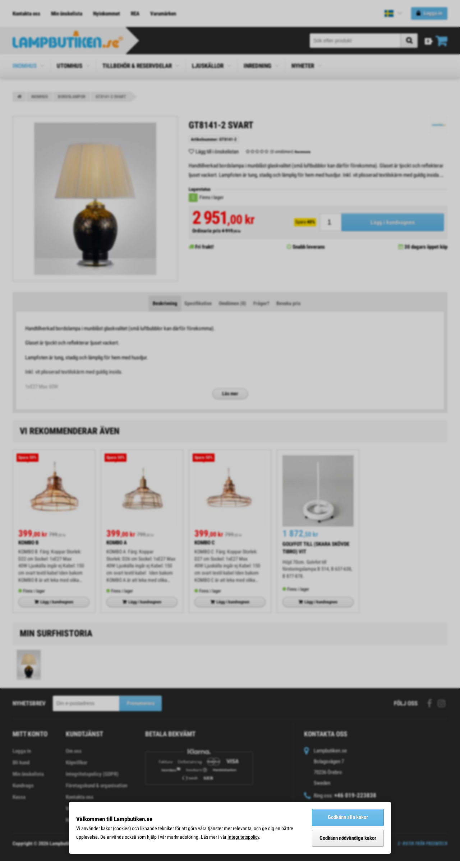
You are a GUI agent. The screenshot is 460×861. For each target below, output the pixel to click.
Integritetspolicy (243, 837)
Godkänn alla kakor (348, 817)
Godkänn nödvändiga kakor (347, 838)
